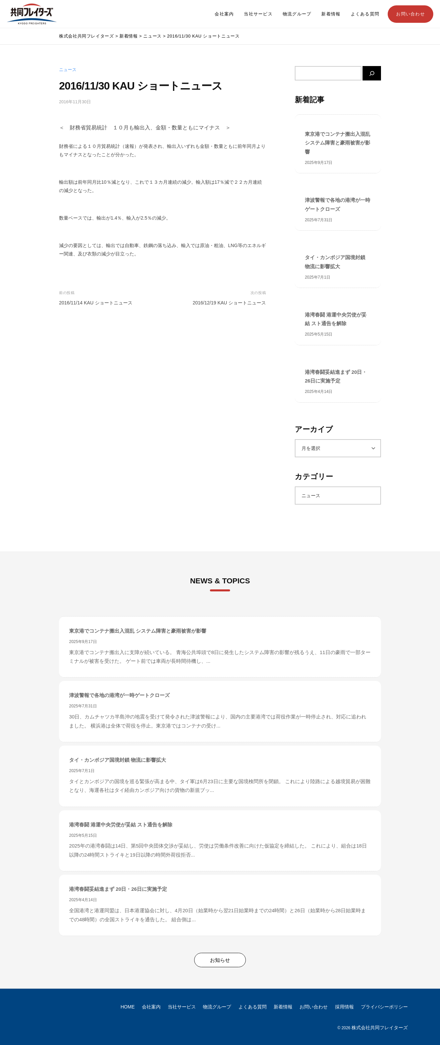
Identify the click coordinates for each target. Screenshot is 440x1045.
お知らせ (220, 960)
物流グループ (297, 14)
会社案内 (224, 14)
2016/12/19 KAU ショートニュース (229, 302)
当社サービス (258, 14)
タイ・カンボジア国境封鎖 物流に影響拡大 (335, 262)
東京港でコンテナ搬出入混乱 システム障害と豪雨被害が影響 (337, 143)
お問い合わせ (410, 14)
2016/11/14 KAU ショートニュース (95, 302)
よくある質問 (365, 14)
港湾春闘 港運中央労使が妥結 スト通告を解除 (336, 319)
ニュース (67, 69)
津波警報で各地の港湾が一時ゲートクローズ (337, 204)
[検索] (372, 73)
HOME (128, 1006)
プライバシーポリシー (384, 1006)
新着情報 (330, 14)
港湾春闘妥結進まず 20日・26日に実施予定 (336, 376)
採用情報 (344, 1006)
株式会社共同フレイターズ (379, 1027)
